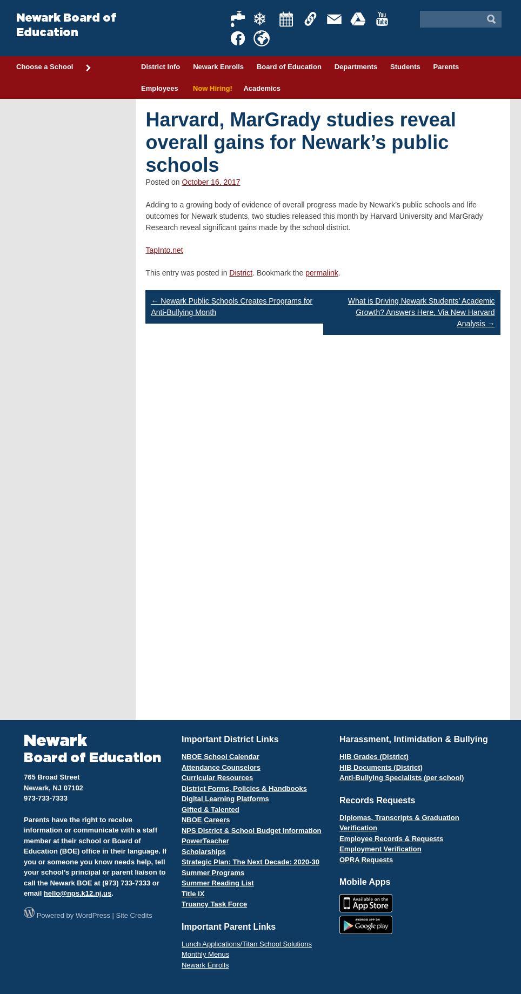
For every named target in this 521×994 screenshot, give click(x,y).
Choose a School (54, 67)
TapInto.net (164, 250)
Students (405, 67)
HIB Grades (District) (374, 757)
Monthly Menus (205, 954)
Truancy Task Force (214, 904)
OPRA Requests (366, 860)
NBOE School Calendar (220, 757)
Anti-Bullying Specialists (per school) (401, 778)
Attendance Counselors (221, 767)
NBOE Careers (206, 820)
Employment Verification (380, 849)
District (240, 272)
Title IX (193, 894)
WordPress (93, 915)
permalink (321, 272)
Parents (446, 67)
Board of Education (289, 67)
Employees (159, 88)
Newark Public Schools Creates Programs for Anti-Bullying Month (231, 307)
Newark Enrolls (218, 67)
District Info (160, 67)
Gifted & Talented (210, 809)
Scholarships (204, 852)
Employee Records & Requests (391, 839)
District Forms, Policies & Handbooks (244, 788)
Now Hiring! (211, 88)
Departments (356, 67)
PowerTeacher (205, 841)
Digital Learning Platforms (225, 799)
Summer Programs (213, 873)
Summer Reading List (218, 883)
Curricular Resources (217, 778)
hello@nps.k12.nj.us (77, 893)
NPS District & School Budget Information (252, 831)
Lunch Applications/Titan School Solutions (247, 944)
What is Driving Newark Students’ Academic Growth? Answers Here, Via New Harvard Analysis (421, 312)
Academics (261, 88)
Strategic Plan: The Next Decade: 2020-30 (250, 862)
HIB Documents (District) (381, 767)
